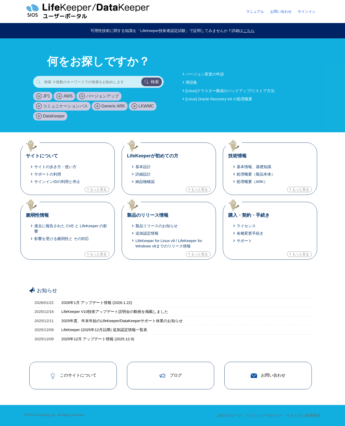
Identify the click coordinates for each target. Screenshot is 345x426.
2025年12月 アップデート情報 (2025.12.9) (97, 339)
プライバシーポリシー (264, 415)
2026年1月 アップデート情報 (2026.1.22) (96, 302)
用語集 (191, 82)
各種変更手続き (250, 233)
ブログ (170, 376)
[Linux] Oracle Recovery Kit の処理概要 (219, 99)
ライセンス (246, 226)
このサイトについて (73, 376)
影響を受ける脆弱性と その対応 (61, 238)
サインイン (307, 11)
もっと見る (98, 189)
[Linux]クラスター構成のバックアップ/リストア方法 (230, 91)
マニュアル (255, 11)
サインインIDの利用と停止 (57, 181)
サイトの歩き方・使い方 (55, 167)
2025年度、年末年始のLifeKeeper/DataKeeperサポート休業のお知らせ (122, 321)
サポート (244, 240)
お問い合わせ (281, 11)
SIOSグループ (229, 415)
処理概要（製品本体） (256, 174)
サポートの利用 (47, 174)
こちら (249, 30)
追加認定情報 (146, 233)
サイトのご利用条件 (303, 415)
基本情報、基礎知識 (254, 167)
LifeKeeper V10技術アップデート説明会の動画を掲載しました (114, 311)
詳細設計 (143, 174)
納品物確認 (145, 181)
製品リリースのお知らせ (156, 226)
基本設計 (143, 167)
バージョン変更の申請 (205, 74)
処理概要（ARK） (252, 181)
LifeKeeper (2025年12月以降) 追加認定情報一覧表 (104, 329)
